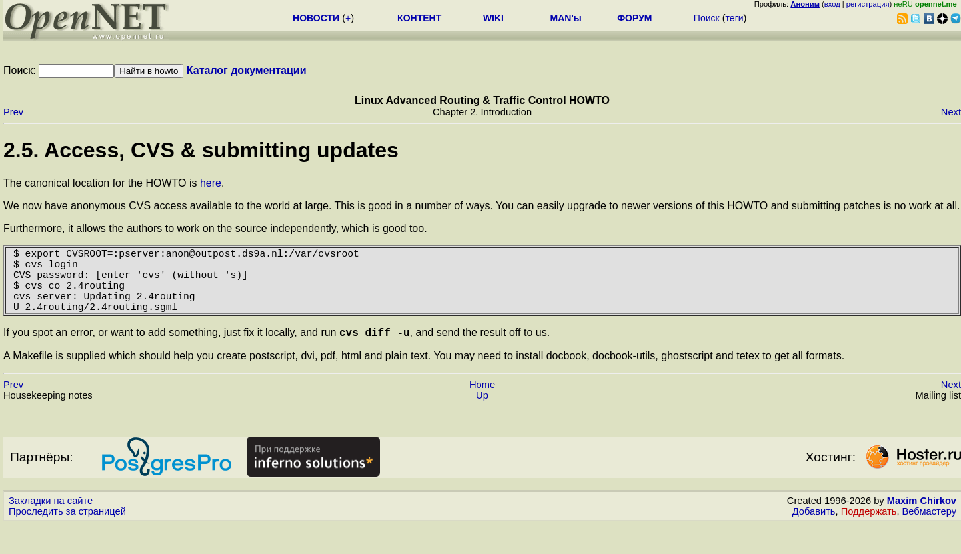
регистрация (868, 4)
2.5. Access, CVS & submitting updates (201, 150)
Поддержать (869, 529)
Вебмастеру (929, 529)
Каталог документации (247, 70)
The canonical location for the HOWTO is (101, 183)
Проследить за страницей (67, 529)
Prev (13, 112)
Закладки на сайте (51, 518)
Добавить (814, 529)
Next (951, 112)
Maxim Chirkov (921, 518)
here (210, 183)
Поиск (707, 18)
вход (832, 4)
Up (482, 413)
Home (482, 402)
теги (735, 18)
